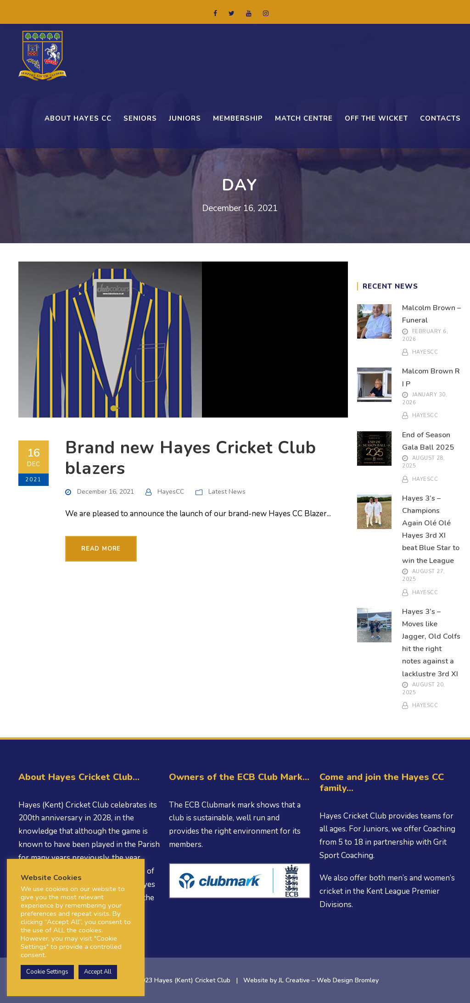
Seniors (140, 118)
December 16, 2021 (105, 491)
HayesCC (170, 491)
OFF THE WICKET (376, 118)
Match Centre (304, 118)
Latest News (227, 491)
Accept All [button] (98, 972)
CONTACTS (440, 118)
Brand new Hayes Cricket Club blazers (190, 457)
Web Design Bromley (348, 980)
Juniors (185, 118)
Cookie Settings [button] (47, 972)
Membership (238, 118)
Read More (101, 549)
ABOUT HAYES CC (78, 118)
